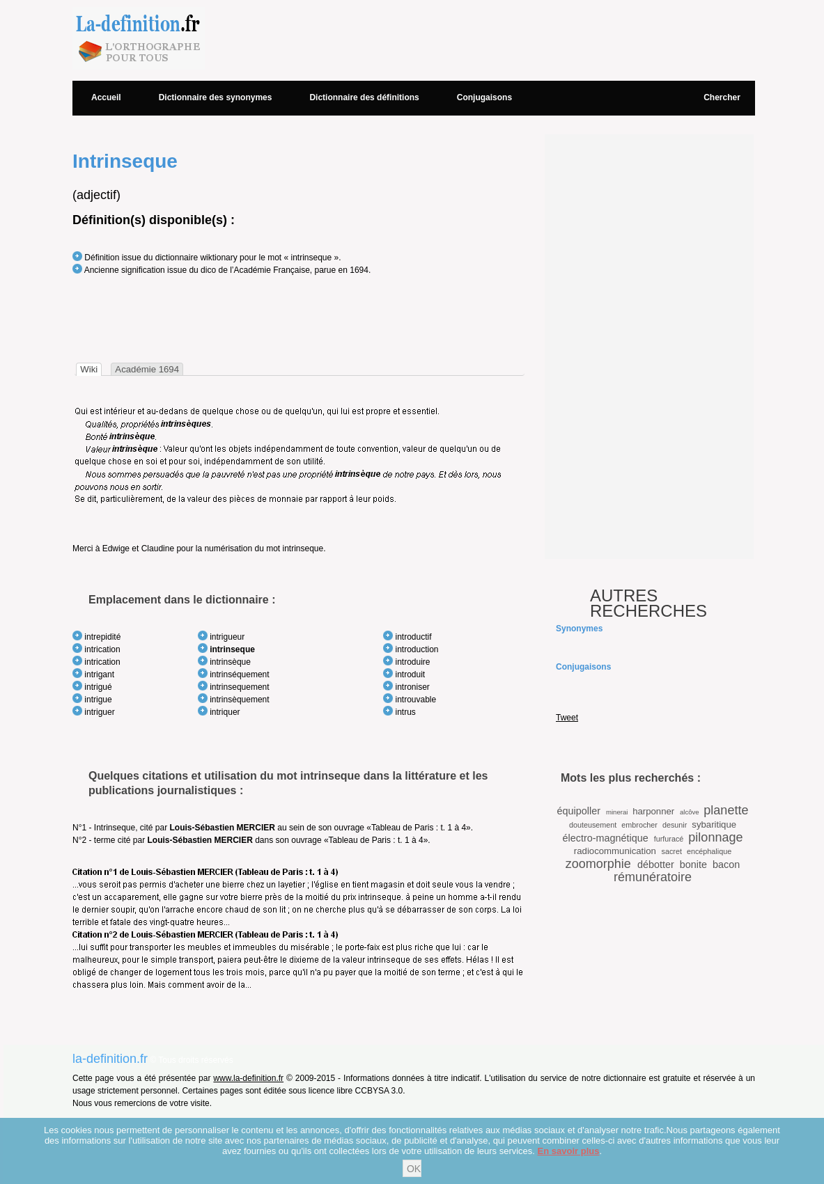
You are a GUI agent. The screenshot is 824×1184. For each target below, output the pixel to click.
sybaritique (714, 824)
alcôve (689, 812)
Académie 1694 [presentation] (147, 369)
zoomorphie (598, 864)
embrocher (639, 825)
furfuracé (669, 839)
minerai (617, 812)
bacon (726, 864)
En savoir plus (569, 1151)
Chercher (721, 97)
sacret (672, 851)
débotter (655, 864)
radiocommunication (615, 851)
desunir (674, 825)
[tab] (89, 369)
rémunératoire (653, 877)
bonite (693, 864)
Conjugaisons (484, 97)
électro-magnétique (605, 838)
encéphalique (709, 851)
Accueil (106, 97)
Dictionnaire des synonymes (215, 97)
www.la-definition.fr (248, 1078)
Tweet (567, 718)
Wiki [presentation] (89, 369)
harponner (653, 811)
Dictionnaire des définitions (364, 97)
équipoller (578, 810)
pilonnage (715, 837)
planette (725, 810)
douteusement (592, 825)
